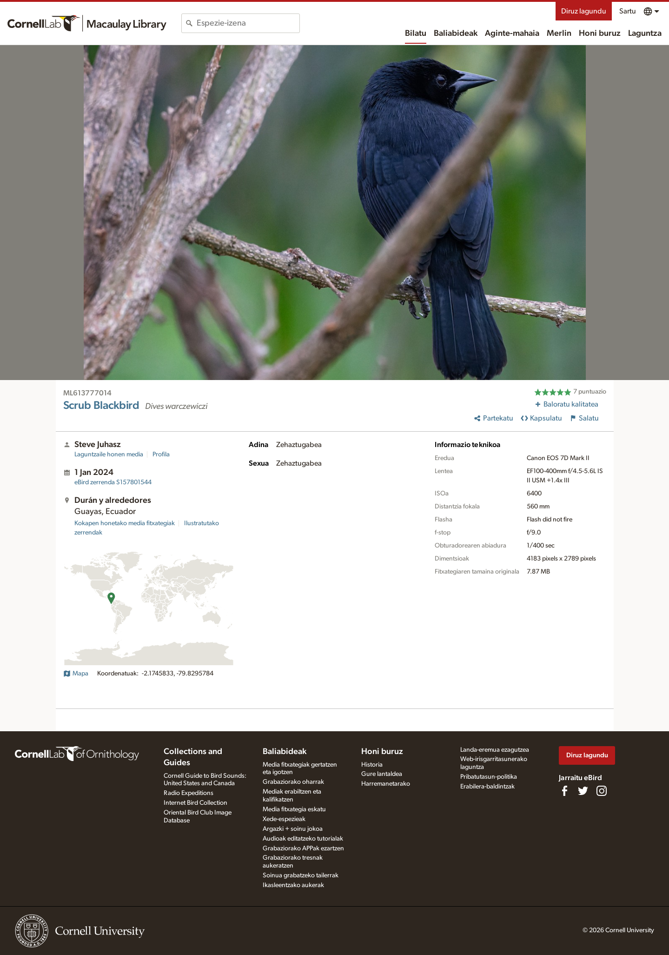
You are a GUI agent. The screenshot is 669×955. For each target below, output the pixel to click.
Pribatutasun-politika (488, 777)
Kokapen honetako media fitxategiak (124, 523)
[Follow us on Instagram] (601, 790)
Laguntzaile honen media (108, 454)
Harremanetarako (385, 784)
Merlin (559, 33)
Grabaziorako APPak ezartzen (303, 848)
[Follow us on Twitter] (583, 790)
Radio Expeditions (188, 793)
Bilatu (415, 33)
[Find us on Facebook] (564, 790)
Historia (372, 764)
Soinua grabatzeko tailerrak (300, 875)
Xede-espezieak (284, 819)
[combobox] (248, 23)
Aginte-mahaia (512, 33)
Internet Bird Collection (195, 803)
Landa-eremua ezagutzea (494, 750)
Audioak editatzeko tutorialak (303, 838)
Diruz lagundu (583, 11)
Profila (161, 454)
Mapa (75, 673)
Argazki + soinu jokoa (293, 829)
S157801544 (113, 482)
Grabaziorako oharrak (293, 782)
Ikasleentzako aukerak (293, 885)
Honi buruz (600, 33)
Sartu (627, 11)
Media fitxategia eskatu (294, 809)
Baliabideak (455, 33)
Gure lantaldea (381, 774)
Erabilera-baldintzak (487, 786)
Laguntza (645, 33)
